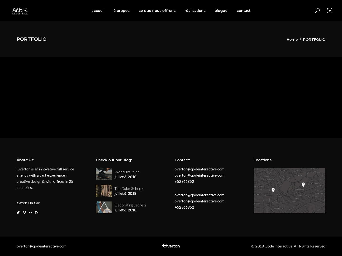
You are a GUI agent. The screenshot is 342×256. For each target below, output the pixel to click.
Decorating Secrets (130, 205)
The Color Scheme (129, 188)
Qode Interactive (278, 246)
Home (292, 39)
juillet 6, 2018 (125, 176)
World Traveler (126, 171)
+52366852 (184, 181)
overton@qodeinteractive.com (199, 169)
